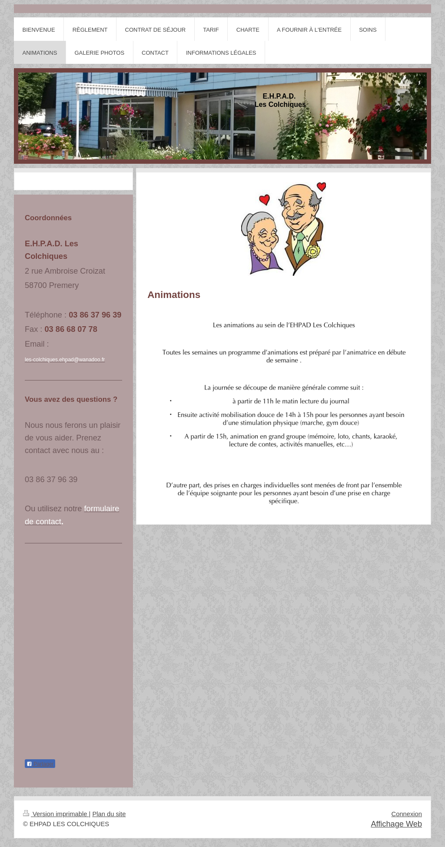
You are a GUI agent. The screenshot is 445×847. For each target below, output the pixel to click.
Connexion (407, 814)
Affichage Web (396, 824)
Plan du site (109, 814)
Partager (40, 764)
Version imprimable (56, 814)
